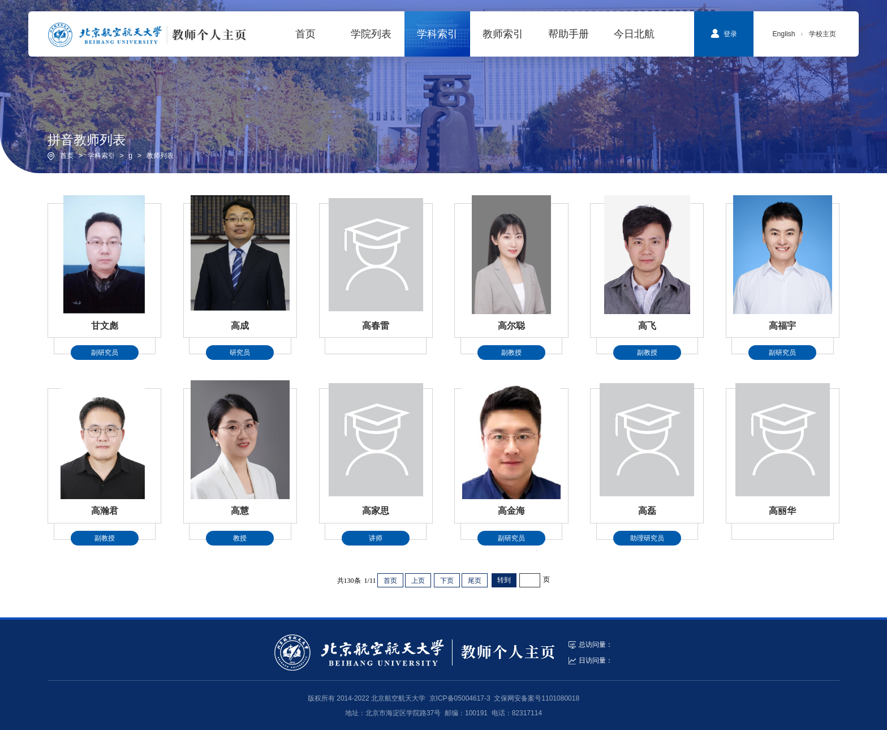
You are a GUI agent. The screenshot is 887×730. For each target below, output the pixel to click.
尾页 (474, 581)
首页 (67, 156)
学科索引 (101, 156)
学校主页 (822, 34)
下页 (447, 581)
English (783, 34)
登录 (724, 33)
